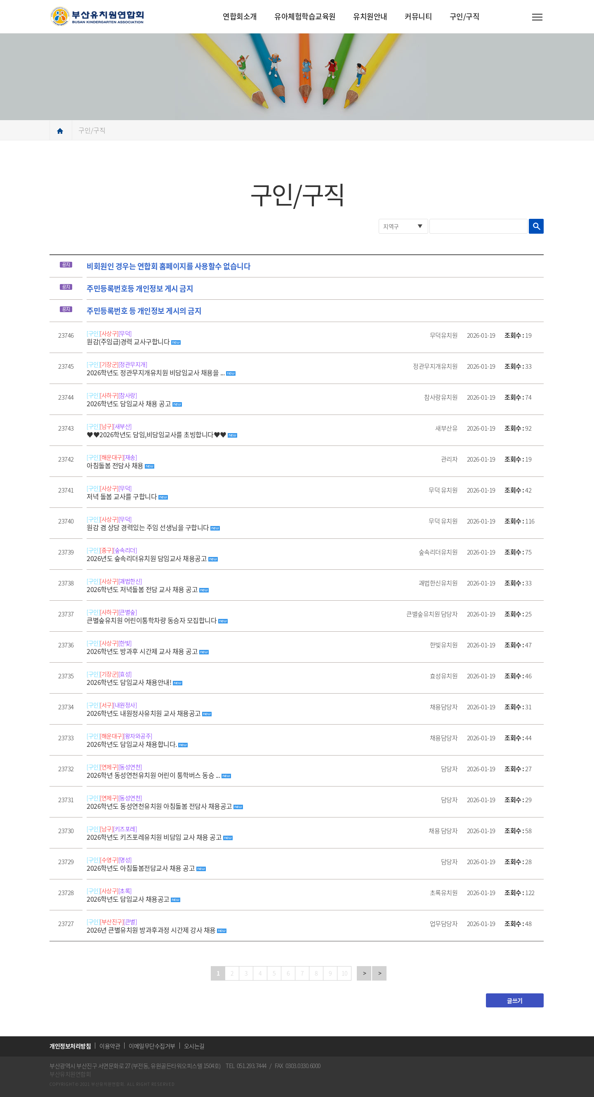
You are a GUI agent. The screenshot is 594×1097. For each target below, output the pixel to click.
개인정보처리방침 (70, 1046)
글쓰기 (515, 1000)
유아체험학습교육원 (305, 16)
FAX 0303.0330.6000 (298, 1065)
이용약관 (109, 1046)
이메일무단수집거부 (152, 1046)
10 (344, 973)
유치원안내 (370, 16)
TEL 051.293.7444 (246, 1065)
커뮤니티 (418, 16)
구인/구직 (465, 16)
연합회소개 (240, 16)
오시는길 (194, 1046)
